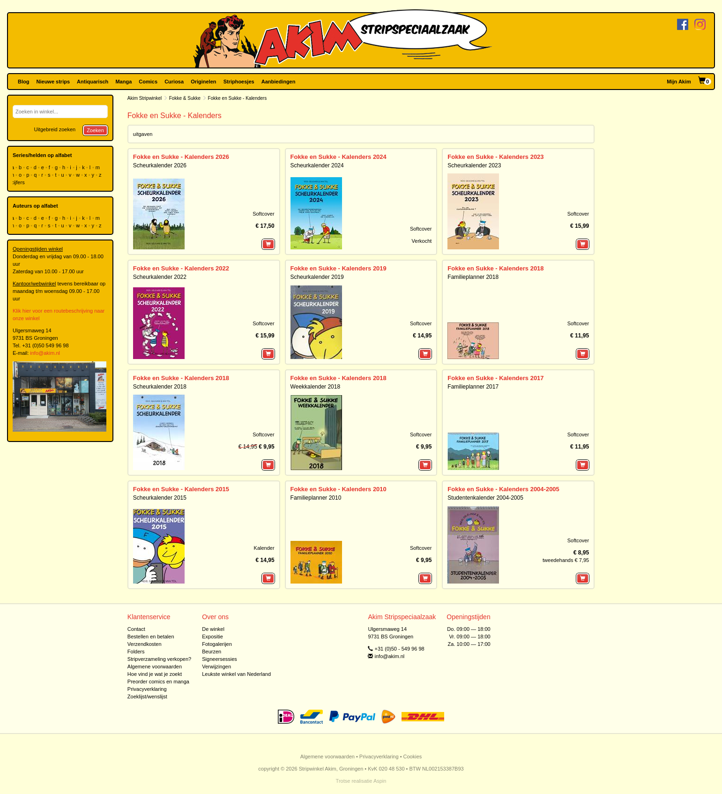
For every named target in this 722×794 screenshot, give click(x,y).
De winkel (213, 629)
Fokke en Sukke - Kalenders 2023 (495, 156)
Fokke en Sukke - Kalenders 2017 (495, 378)
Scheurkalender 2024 (317, 165)
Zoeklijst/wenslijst (147, 696)
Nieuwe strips (53, 81)
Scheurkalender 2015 (159, 497)
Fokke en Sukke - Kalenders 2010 (338, 489)
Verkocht (422, 241)
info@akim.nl (45, 353)
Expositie (212, 636)
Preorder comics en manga (158, 681)
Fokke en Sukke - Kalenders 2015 (181, 489)
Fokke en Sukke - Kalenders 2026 (181, 156)
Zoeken (95, 130)
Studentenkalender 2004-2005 (485, 497)
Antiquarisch (92, 81)
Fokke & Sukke (185, 98)
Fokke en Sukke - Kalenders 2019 (338, 268)
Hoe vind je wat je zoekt (154, 674)
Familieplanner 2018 (473, 277)
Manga (123, 81)
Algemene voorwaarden (154, 666)
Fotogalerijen (217, 644)
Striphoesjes (238, 81)
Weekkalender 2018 (315, 386)
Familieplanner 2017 (473, 386)
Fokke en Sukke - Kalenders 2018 (495, 268)
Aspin (380, 781)
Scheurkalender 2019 (317, 277)
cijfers (19, 182)
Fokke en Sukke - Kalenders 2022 (181, 268)
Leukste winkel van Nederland (236, 674)
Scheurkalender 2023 (474, 165)
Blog (23, 81)
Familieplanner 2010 (316, 497)
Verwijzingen (216, 666)
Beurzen (211, 651)
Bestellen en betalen (150, 636)
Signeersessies (219, 659)
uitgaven (143, 134)
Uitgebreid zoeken (54, 129)
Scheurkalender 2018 (159, 386)
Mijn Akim (679, 81)
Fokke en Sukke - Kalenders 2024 (338, 156)
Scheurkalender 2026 (159, 165)
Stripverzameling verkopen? (159, 659)
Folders (136, 651)
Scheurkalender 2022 (159, 277)
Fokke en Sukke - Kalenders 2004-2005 (503, 489)
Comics (148, 81)
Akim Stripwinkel (144, 98)
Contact (136, 629)
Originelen (203, 81)
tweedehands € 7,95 (566, 560)
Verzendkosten (144, 644)
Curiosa (174, 81)
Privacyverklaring (147, 689)
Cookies (412, 756)
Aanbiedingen (278, 81)
